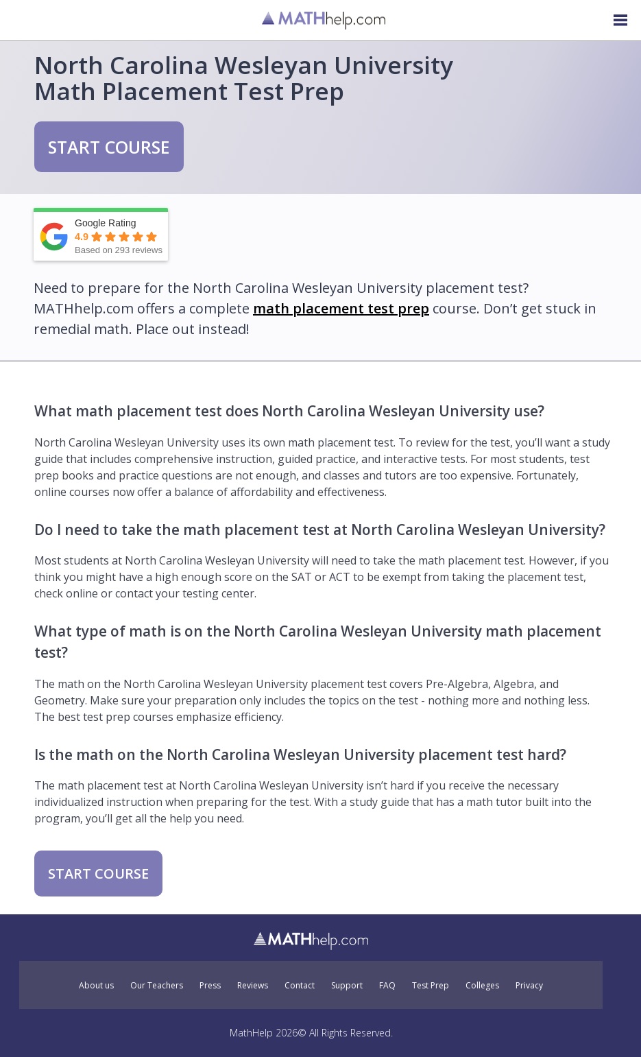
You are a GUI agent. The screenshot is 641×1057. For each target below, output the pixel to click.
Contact (300, 985)
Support (347, 985)
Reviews (252, 985)
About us (96, 985)
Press (210, 985)
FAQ (387, 985)
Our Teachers (156, 985)
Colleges (482, 985)
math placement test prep (341, 308)
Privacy (529, 985)
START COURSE (109, 146)
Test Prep (430, 985)
